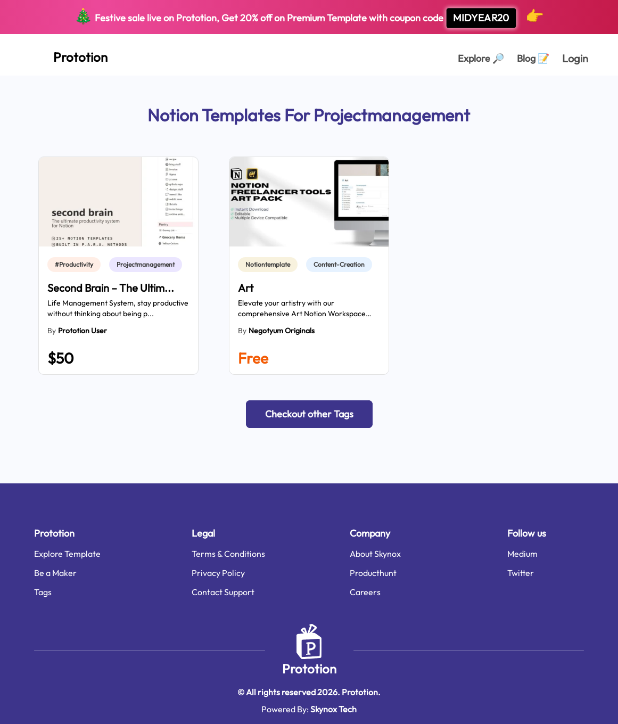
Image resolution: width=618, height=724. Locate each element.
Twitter (520, 572)
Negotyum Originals (282, 330)
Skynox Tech (333, 709)
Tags (43, 592)
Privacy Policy (218, 572)
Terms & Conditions (228, 553)
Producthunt (373, 572)
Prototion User (82, 330)
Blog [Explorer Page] (533, 58)
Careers (365, 592)
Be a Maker (55, 572)
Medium (522, 553)
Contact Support (223, 592)
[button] (309, 414)
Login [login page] (575, 58)
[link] (76, 264)
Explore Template (67, 553)
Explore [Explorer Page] (481, 58)
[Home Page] (69, 54)
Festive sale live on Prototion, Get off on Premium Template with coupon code (309, 17)
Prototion (309, 669)
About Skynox (375, 553)
